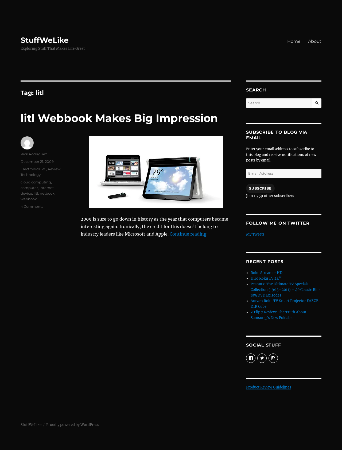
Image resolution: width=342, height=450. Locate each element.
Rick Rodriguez (34, 154)
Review (54, 169)
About (314, 41)
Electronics (30, 169)
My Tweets (255, 234)
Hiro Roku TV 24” (266, 278)
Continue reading (188, 234)
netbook (47, 193)
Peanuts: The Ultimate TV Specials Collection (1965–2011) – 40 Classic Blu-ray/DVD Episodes (286, 290)
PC (43, 169)
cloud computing (36, 182)
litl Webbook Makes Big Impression (119, 118)
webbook (29, 199)
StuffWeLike (45, 40)
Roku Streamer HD (266, 273)
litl (36, 193)
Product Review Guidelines (268, 387)
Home (294, 41)
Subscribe (260, 188)
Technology (31, 174)
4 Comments (32, 206)
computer (29, 188)
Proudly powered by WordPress (72, 424)
